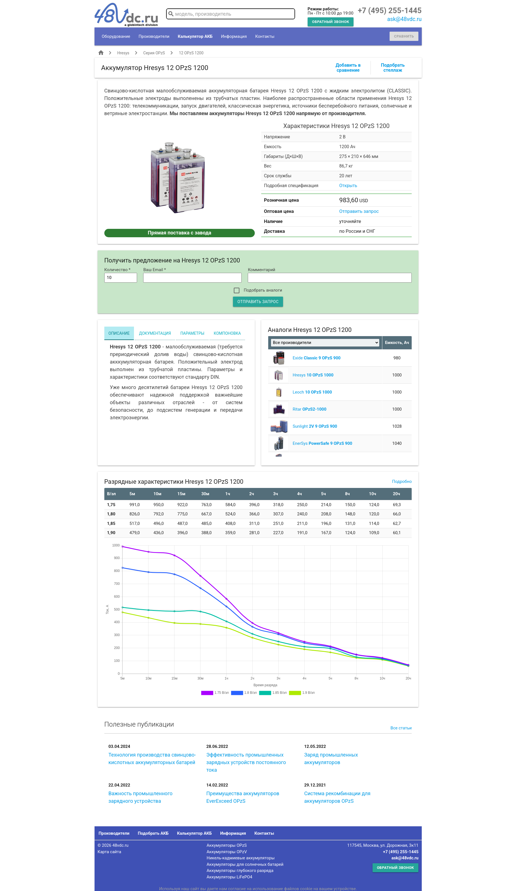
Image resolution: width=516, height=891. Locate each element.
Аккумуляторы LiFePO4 (229, 877)
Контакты (264, 36)
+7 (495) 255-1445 (389, 10)
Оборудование (116, 36)
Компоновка (227, 333)
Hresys (123, 53)
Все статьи (401, 728)
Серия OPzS (154, 53)
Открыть (348, 185)
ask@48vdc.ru (404, 19)
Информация (234, 36)
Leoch (312, 392)
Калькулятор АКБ (195, 36)
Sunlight (315, 426)
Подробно (402, 481)
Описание (119, 333)
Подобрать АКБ (153, 833)
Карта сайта (109, 851)
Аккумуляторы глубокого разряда (240, 870)
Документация (155, 333)
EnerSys (322, 443)
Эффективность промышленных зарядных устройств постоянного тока (246, 762)
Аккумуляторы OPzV (227, 851)
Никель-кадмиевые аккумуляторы (241, 857)
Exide (316, 357)
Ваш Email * (154, 269)
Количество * (117, 269)
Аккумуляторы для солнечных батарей (245, 864)
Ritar (309, 409)
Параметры (192, 333)
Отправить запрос (359, 211)
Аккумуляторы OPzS (227, 845)
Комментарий (261, 269)
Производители (154, 36)
